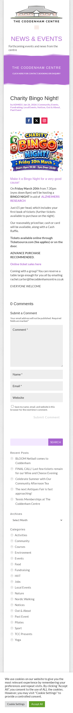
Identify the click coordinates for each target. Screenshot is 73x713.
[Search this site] (29, 442)
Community (44, 104)
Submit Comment (46, 417)
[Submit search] (55, 442)
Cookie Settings (16, 704)
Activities (21, 535)
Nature (19, 593)
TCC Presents (23, 634)
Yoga (18, 639)
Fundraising (16, 107)
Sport (18, 628)
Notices (41, 107)
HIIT (18, 575)
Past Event (15, 110)
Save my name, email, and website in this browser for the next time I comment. (32, 408)
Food (18, 564)
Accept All (37, 704)
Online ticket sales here (25, 264)
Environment (23, 552)
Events (54, 104)
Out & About (53, 107)
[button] (36, 27)
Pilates (19, 622)
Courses (20, 546)
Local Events (30, 107)
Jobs (18, 581)
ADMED (17, 104)
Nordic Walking (24, 599)
